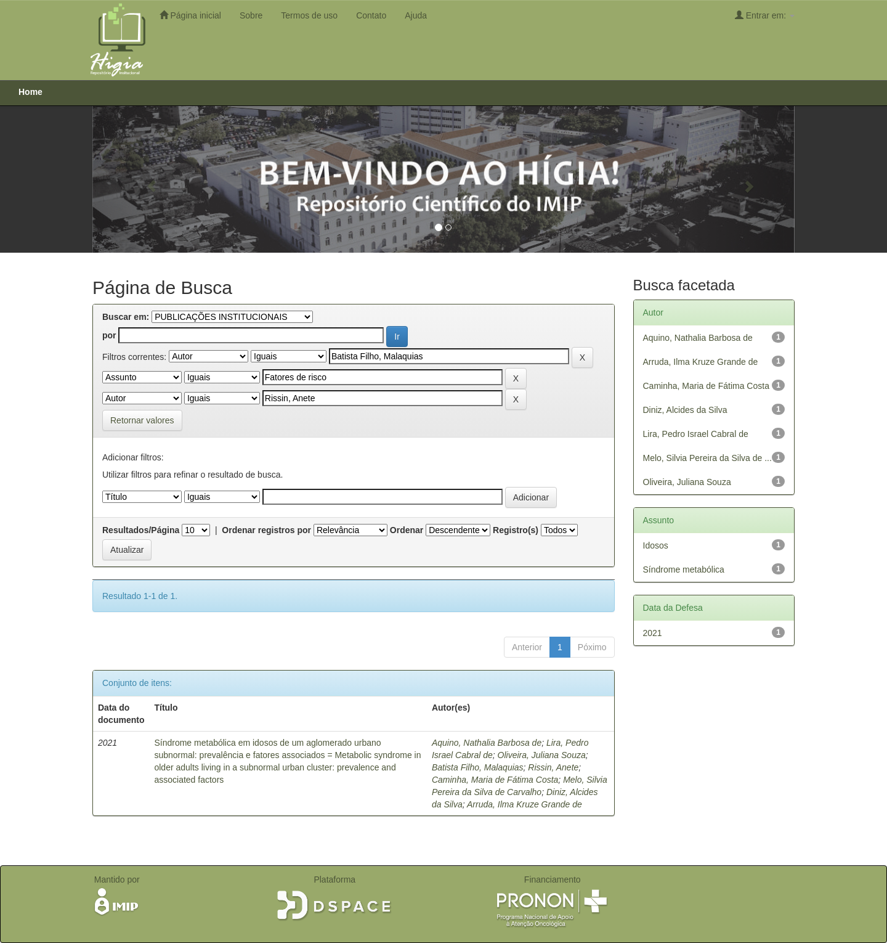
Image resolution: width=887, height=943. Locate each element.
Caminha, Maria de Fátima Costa (495, 780)
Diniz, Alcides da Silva (685, 410)
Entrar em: (765, 15)
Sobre (251, 15)
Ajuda (416, 15)
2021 (652, 633)
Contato (371, 15)
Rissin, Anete (553, 767)
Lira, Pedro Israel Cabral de (695, 434)
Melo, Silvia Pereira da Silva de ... (707, 458)
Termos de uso (309, 15)
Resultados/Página (140, 530)
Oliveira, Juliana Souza (542, 755)
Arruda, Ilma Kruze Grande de (524, 804)
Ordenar (406, 530)
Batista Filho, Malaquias (478, 767)
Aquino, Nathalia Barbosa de (486, 743)
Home (30, 92)
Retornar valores (142, 420)
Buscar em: (125, 317)
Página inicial (190, 15)
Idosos (655, 545)
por (109, 335)
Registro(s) (515, 530)
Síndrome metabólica (683, 569)
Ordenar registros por (266, 530)
